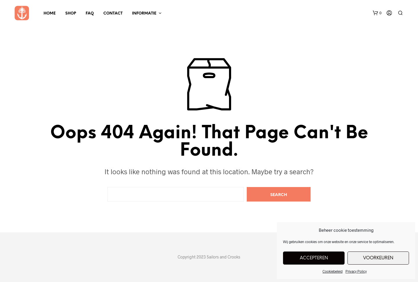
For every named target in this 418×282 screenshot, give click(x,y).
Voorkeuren (378, 258)
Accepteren (314, 258)
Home (50, 13)
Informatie (144, 13)
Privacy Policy (356, 271)
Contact (112, 13)
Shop (70, 13)
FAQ (90, 13)
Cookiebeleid (332, 271)
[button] (377, 13)
